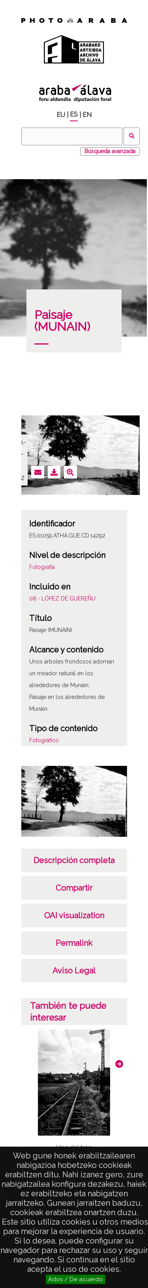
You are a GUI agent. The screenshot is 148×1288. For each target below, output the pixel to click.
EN (87, 115)
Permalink (74, 943)
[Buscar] (71, 136)
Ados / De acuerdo (75, 1279)
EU (60, 115)
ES (74, 114)
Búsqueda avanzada (109, 151)
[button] (119, 1064)
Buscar (132, 136)
